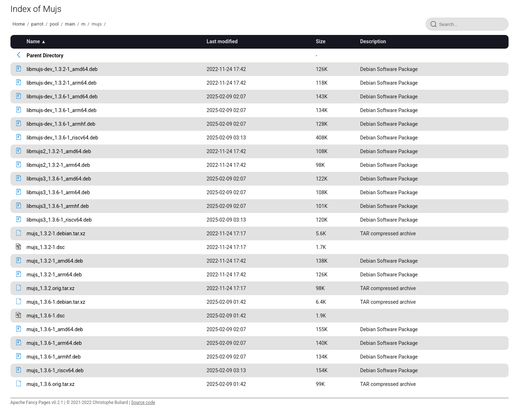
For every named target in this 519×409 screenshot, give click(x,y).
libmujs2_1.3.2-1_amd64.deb (59, 151)
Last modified (222, 41)
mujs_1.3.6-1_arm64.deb (54, 343)
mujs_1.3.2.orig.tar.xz (51, 288)
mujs (97, 24)
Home (19, 24)
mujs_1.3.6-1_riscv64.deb (55, 370)
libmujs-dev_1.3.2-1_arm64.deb (62, 83)
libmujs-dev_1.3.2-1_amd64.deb (62, 69)
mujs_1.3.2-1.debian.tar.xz (56, 233)
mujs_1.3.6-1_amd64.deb (55, 329)
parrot (37, 24)
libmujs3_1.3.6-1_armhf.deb (58, 206)
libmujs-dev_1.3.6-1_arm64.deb (62, 110)
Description (373, 41)
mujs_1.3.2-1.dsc (46, 247)
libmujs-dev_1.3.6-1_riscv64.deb (62, 138)
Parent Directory (45, 55)
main (70, 24)
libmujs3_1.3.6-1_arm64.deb (58, 192)
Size (320, 41)
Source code (143, 402)
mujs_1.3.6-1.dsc (46, 316)
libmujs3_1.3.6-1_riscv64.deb (59, 220)
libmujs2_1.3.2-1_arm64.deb (58, 165)
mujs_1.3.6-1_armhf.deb (54, 357)
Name (33, 41)
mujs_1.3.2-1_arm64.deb (54, 274)
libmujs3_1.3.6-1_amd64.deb (59, 179)
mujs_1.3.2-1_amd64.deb (55, 261)
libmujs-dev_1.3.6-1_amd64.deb (62, 96)
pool (54, 24)
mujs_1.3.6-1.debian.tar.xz (56, 302)
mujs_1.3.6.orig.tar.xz (51, 384)
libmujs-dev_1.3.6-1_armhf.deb (61, 124)
